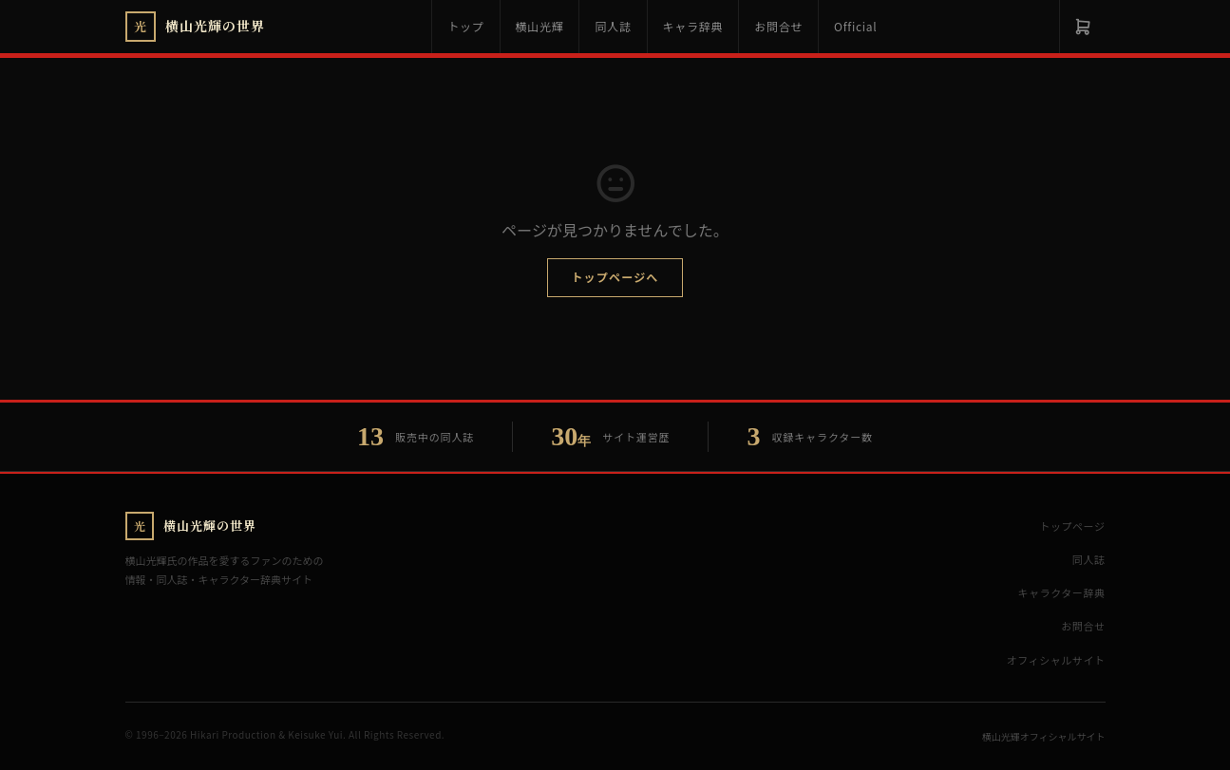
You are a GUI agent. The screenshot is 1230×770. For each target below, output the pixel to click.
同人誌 (613, 26)
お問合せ (778, 26)
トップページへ (614, 277)
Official (855, 26)
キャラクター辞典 (1062, 592)
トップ (465, 26)
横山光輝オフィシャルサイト (1044, 736)
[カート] (1082, 26)
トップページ (1072, 526)
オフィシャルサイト (1056, 659)
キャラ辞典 (693, 26)
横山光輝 (540, 26)
